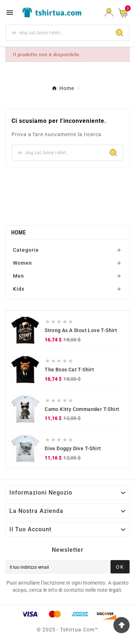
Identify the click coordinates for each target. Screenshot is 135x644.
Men (18, 276)
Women (22, 263)
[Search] (119, 33)
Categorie (26, 250)
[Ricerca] (58, 32)
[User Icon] (109, 12)
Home (18, 232)
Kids (18, 289)
